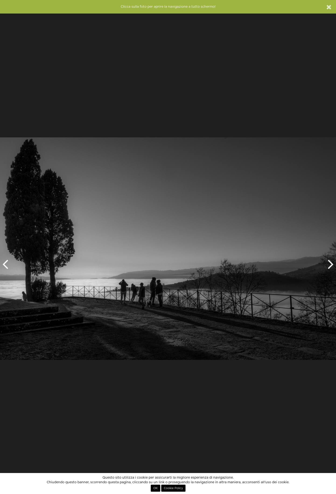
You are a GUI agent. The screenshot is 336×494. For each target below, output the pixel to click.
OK (155, 488)
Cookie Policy (173, 488)
